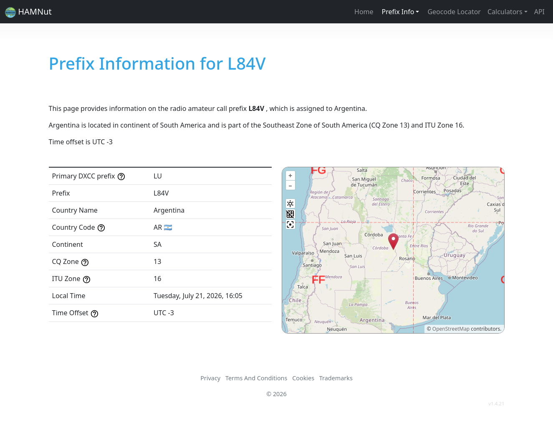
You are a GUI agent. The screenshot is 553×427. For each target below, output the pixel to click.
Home (364, 11)
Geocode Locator (454, 11)
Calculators (505, 11)
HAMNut (28, 12)
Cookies (303, 378)
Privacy (210, 378)
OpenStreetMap (451, 328)
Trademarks (336, 378)
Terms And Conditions (256, 378)
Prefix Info (398, 11)
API (539, 11)
